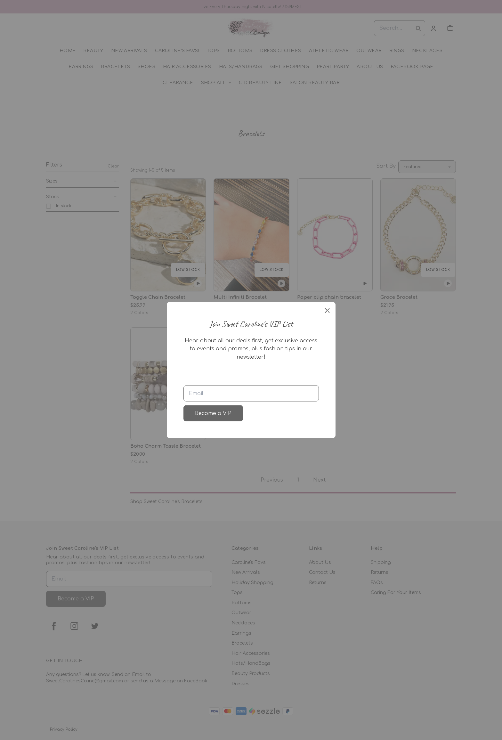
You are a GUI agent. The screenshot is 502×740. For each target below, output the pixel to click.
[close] (327, 310)
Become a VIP (213, 413)
